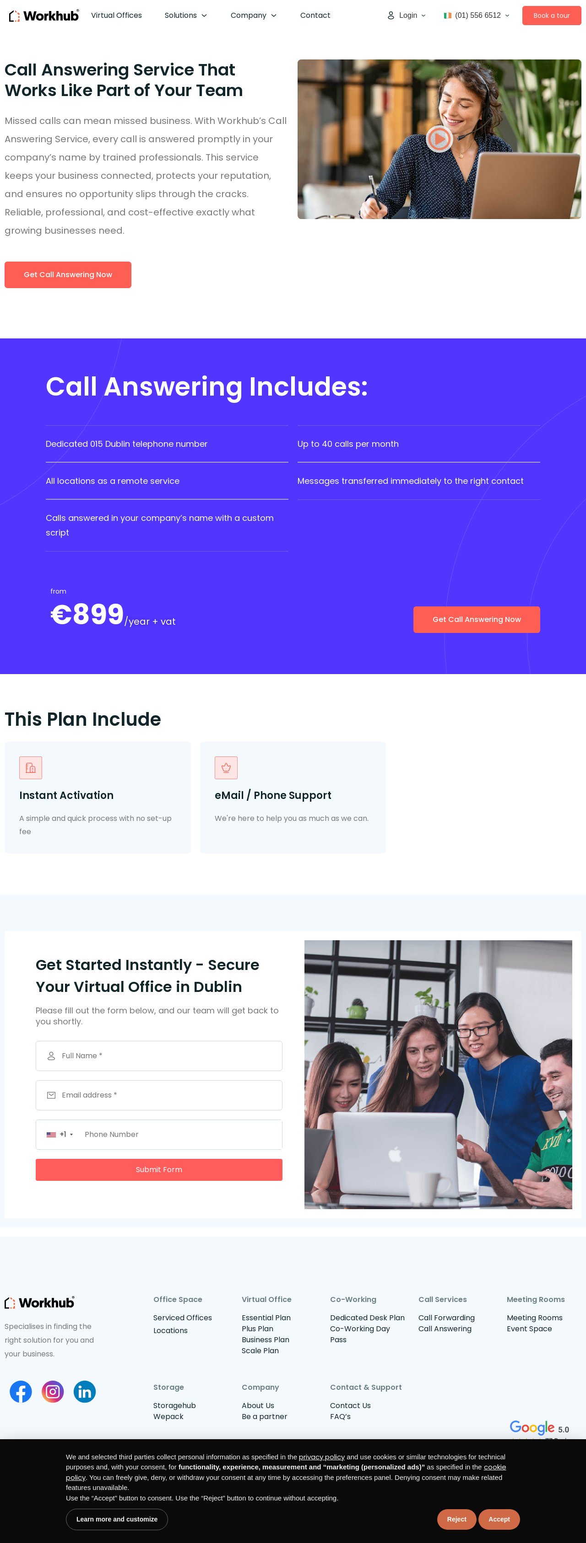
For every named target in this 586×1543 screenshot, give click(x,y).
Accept (499, 1519)
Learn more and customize (116, 1519)
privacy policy (322, 1457)
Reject (457, 1519)
